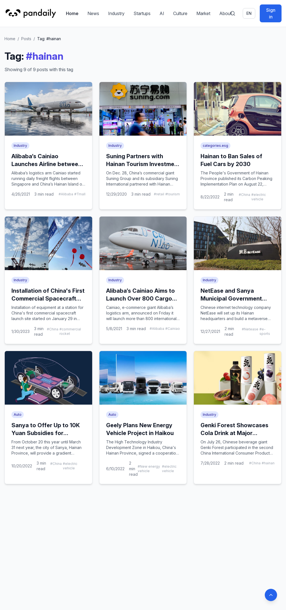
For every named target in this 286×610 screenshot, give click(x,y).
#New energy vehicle (149, 468)
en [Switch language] (249, 13)
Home (72, 13)
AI (161, 13)
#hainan (268, 463)
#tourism (172, 194)
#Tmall (79, 194)
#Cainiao (172, 328)
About (225, 13)
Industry (116, 13)
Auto (18, 414)
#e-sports (264, 331)
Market (203, 13)
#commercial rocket (70, 331)
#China (244, 195)
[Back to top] (271, 595)
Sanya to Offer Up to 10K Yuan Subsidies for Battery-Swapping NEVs (45, 433)
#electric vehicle (258, 197)
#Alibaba (66, 194)
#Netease (250, 329)
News (93, 13)
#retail (159, 194)
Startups (142, 13)
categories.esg (215, 145)
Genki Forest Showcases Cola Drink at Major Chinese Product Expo (234, 433)
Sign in (270, 13)
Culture (180, 13)
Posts (26, 38)
